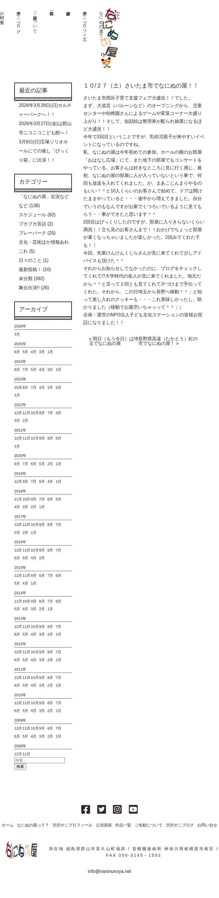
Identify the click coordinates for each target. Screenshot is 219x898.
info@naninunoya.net (109, 871)
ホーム (8, 825)
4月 (33, 352)
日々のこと (30, 260)
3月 (17, 334)
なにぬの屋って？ (33, 825)
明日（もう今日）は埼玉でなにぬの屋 (113, 341)
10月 (18, 387)
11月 (26, 413)
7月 (25, 369)
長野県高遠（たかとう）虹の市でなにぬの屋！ (168, 341)
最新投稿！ (30, 269)
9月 (25, 387)
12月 (18, 413)
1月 (50, 352)
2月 (58, 387)
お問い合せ (207, 825)
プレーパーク (32, 233)
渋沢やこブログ (18, 20)
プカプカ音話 (32, 223)
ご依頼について (35, 20)
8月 (17, 369)
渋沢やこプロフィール (84, 24)
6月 (17, 352)
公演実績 (104, 825)
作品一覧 (123, 825)
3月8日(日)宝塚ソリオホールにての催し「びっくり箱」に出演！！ (44, 150)
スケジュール (32, 214)
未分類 (26, 278)
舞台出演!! (29, 287)
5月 (25, 352)
